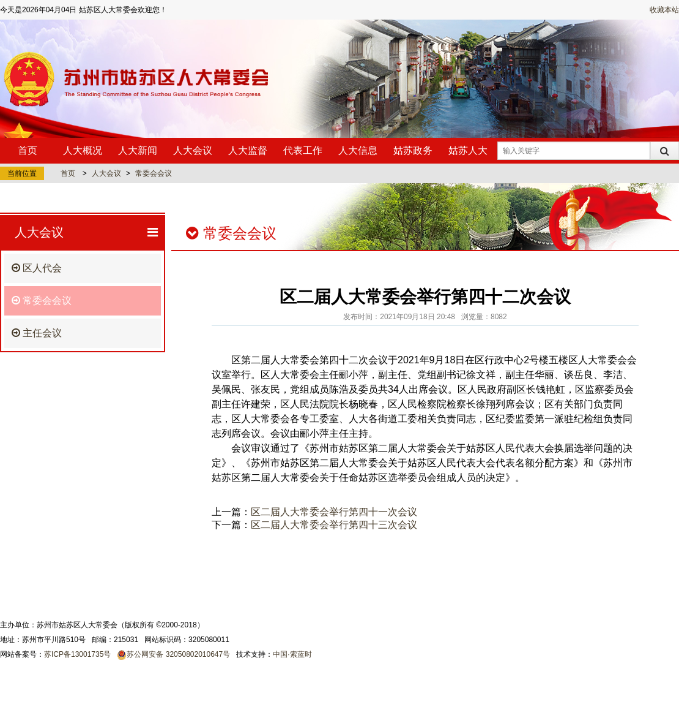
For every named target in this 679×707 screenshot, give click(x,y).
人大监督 (247, 150)
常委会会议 (153, 173)
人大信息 (357, 150)
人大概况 (82, 150)
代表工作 (302, 150)
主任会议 (37, 333)
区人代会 (37, 268)
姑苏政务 (412, 150)
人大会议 (192, 150)
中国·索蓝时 (292, 654)
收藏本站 (664, 10)
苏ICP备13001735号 (77, 654)
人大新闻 (137, 150)
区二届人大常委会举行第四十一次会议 (334, 512)
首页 (27, 150)
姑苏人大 (468, 150)
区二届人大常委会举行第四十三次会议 (334, 525)
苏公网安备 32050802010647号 (178, 654)
